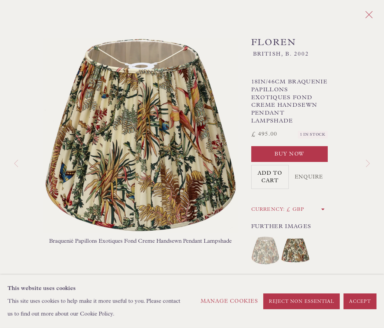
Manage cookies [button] (229, 301)
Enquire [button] (309, 177)
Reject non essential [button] (301, 301)
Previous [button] (16, 164)
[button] (265, 250)
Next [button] (368, 164)
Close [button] (367, 17)
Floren (273, 42)
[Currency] (305, 209)
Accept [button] (360, 301)
